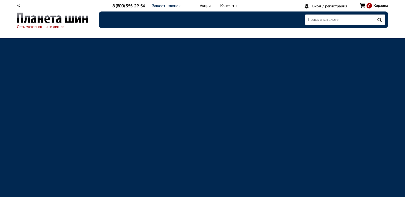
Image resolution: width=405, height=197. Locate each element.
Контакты (228, 6)
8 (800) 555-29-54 (128, 6)
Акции (205, 6)
